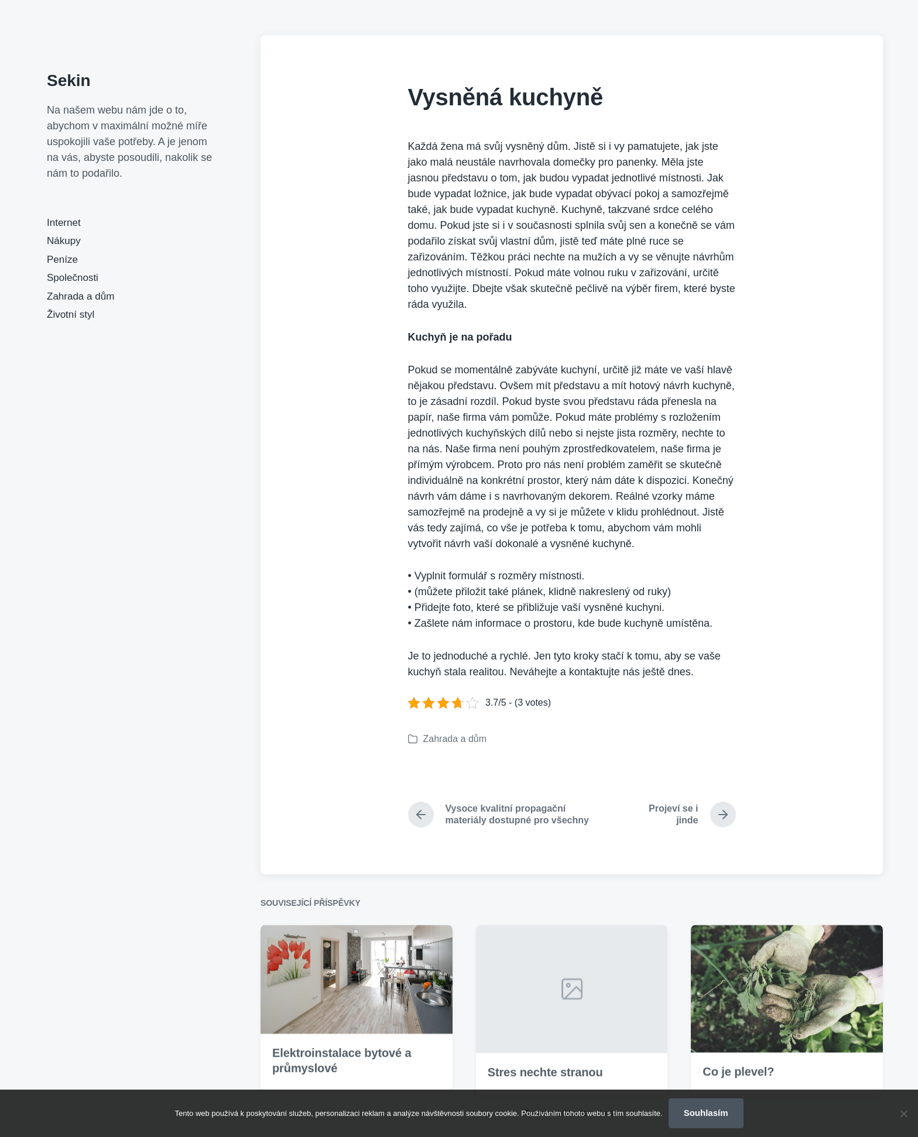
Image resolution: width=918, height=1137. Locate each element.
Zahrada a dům (80, 296)
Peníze (62, 259)
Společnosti (72, 277)
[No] (903, 1113)
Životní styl (70, 314)
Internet (64, 222)
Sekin (69, 80)
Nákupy (64, 240)
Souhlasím (706, 1113)
